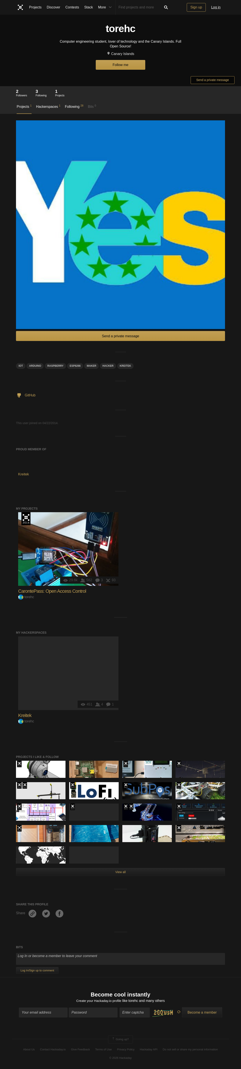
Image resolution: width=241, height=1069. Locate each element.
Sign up (196, 7)
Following (74, 106)
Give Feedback (80, 1050)
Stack (88, 7)
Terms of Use (103, 1050)
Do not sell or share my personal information (190, 1050)
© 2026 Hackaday (120, 1058)
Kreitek (24, 715)
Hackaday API (149, 1050)
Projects (35, 7)
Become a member (202, 1013)
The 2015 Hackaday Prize (19, 764)
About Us (29, 1050)
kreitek (125, 365)
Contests (72, 7)
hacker (107, 365)
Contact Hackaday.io (53, 1050)
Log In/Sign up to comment (37, 970)
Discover (53, 7)
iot (21, 365)
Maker (91, 365)
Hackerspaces (48, 106)
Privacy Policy (125, 1050)
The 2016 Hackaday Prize (25, 518)
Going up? (120, 1039)
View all (120, 872)
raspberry (55, 365)
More (106, 7)
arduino (35, 365)
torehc (26, 597)
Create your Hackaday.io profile (99, 1001)
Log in (216, 7)
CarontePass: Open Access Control (52, 591)
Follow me (120, 65)
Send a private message (212, 80)
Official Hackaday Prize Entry (179, 764)
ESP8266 (75, 365)
